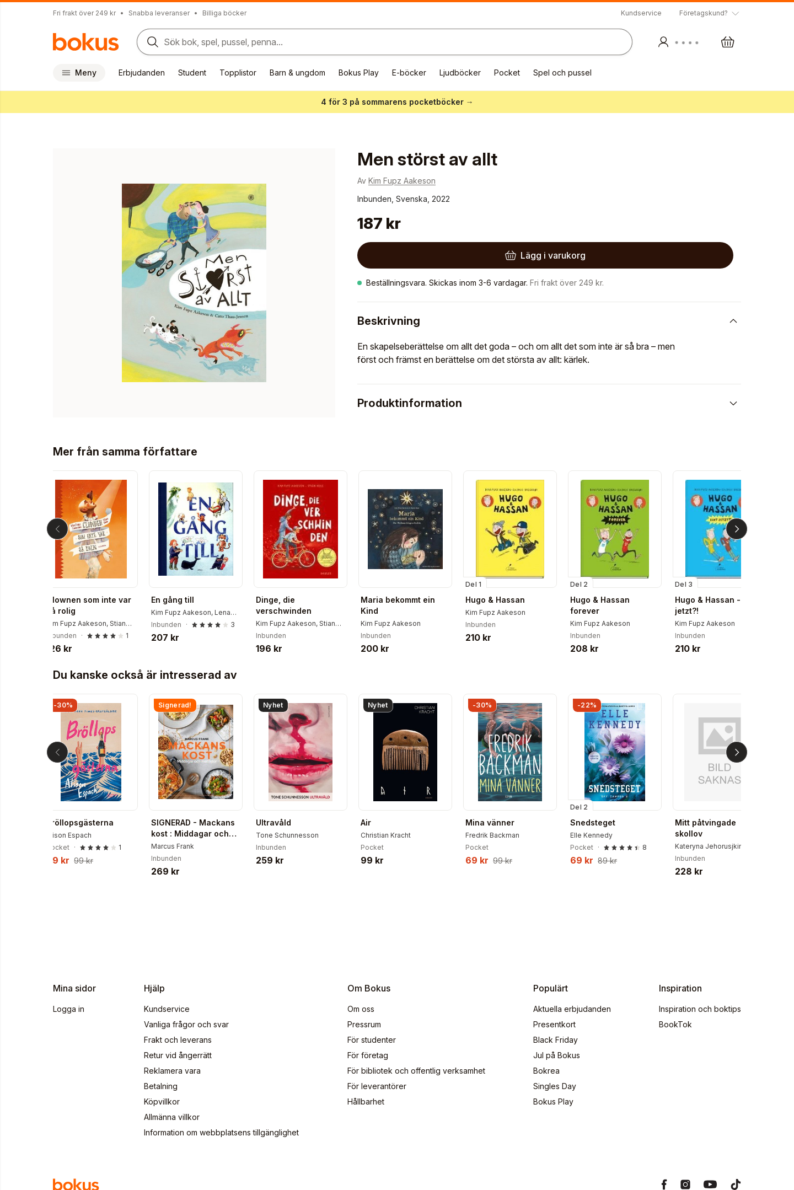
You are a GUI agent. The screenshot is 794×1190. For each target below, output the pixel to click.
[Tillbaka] (57, 529)
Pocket (507, 72)
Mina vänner (498, 822)
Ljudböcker (460, 72)
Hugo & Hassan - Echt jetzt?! (726, 605)
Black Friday (555, 1039)
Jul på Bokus (556, 1055)
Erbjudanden (142, 72)
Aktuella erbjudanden (572, 1009)
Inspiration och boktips (700, 1009)
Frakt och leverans (178, 1039)
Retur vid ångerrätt (178, 1055)
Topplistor (237, 72)
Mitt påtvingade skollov (714, 828)
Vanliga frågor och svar (186, 1024)
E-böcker (409, 72)
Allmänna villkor (172, 1117)
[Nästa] (737, 529)
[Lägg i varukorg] (427, 255)
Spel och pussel (562, 72)
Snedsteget (601, 822)
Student (192, 72)
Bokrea (546, 1070)
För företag (367, 1055)
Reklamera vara (172, 1070)
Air (374, 822)
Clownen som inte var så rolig (97, 605)
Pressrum (364, 1024)
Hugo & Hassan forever (609, 605)
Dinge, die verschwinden (292, 605)
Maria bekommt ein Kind (406, 605)
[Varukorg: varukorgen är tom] (728, 42)
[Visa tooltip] (710, 13)
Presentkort (554, 1024)
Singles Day (554, 1086)
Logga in (68, 1009)
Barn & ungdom (297, 72)
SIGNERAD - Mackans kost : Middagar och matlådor (202, 828)
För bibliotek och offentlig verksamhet (416, 1070)
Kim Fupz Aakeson (402, 180)
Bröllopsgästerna (88, 822)
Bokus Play (359, 72)
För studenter (371, 1039)
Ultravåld (282, 822)
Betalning (161, 1086)
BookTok (675, 1024)
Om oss (360, 1009)
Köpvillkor (162, 1101)
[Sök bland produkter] (381, 42)
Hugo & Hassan (504, 599)
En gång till (181, 599)
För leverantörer (376, 1086)
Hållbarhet (365, 1101)
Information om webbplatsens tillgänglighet (221, 1132)
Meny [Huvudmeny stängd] (79, 72)
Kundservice (641, 13)
